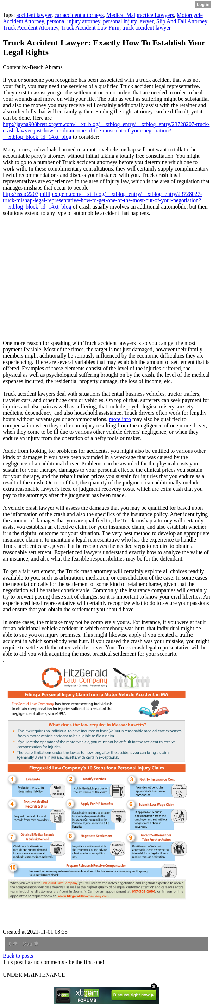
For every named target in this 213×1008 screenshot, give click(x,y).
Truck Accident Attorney (30, 28)
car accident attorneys (79, 15)
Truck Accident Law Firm (90, 28)
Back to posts (18, 956)
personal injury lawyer (128, 21)
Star (30, 944)
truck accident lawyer (146, 28)
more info (120, 419)
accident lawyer (33, 15)
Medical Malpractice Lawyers (140, 15)
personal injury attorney (73, 21)
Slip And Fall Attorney (181, 21)
